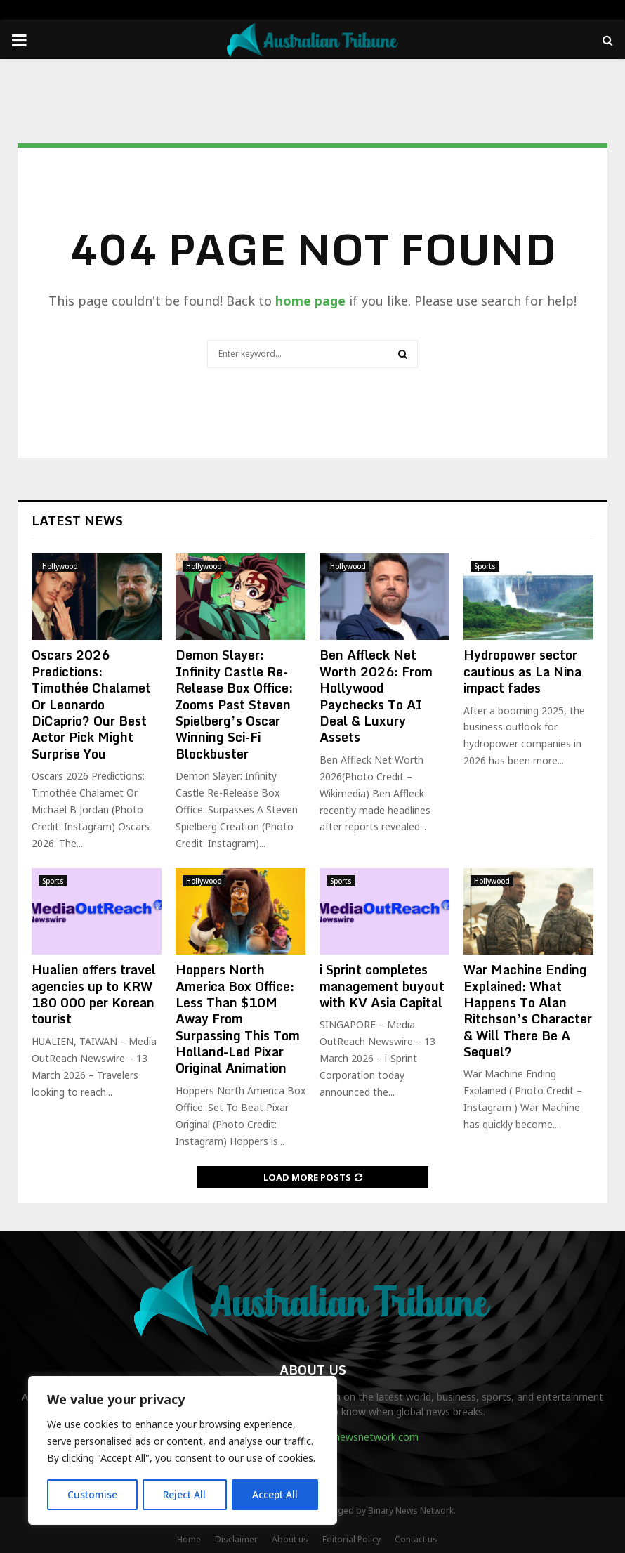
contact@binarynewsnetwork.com (340, 1436)
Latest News (77, 520)
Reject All (184, 1494)
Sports (485, 566)
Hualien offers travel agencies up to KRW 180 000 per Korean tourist (94, 994)
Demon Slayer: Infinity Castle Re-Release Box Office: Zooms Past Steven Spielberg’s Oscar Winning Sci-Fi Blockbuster (234, 704)
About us (290, 1539)
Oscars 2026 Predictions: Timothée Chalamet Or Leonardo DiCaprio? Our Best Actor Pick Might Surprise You (91, 704)
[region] (182, 1451)
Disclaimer (236, 1539)
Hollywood (60, 566)
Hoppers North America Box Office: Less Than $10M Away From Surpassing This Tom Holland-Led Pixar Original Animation (238, 1018)
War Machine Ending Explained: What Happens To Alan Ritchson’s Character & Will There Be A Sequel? (527, 1010)
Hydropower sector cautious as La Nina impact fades (522, 671)
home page (310, 300)
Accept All (275, 1494)
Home (189, 1539)
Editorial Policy (351, 1539)
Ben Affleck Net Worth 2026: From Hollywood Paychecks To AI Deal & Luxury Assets (376, 695)
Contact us (416, 1539)
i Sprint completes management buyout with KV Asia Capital (382, 986)
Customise (92, 1494)
